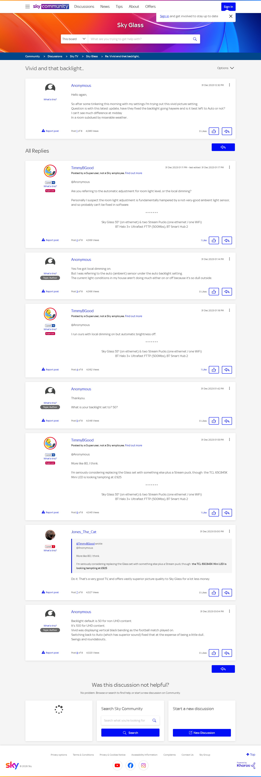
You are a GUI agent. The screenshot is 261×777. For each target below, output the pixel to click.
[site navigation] (27, 6)
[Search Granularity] (74, 39)
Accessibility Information (144, 754)
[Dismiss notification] (231, 16)
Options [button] (222, 68)
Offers (150, 6)
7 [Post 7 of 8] (77, 592)
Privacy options (59, 754)
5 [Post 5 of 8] (77, 420)
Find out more (133, 173)
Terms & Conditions (83, 754)
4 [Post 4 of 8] (77, 369)
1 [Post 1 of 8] (76, 131)
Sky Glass (130, 25)
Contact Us (187, 754)
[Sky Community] (51, 6)
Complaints (169, 754)
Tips (119, 6)
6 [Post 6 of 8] (77, 512)
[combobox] (138, 39)
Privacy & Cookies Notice (112, 754)
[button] (229, 84)
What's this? (50, 99)
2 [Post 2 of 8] (77, 240)
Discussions (84, 6)
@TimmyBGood (85, 543)
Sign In (228, 7)
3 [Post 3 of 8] (77, 291)
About (134, 6)
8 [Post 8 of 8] (77, 652)
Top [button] (252, 754)
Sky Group (204, 754)
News (105, 6)
